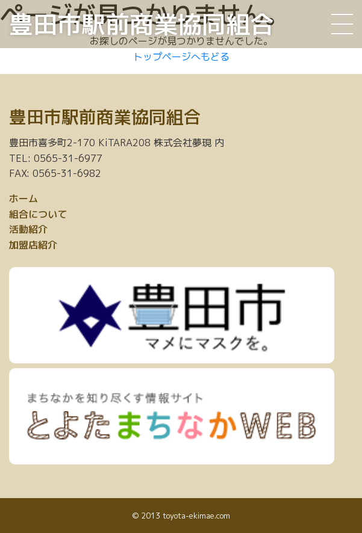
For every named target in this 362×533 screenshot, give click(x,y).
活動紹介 (28, 229)
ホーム (23, 198)
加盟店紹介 (33, 244)
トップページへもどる (181, 56)
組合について (38, 214)
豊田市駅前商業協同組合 (141, 24)
